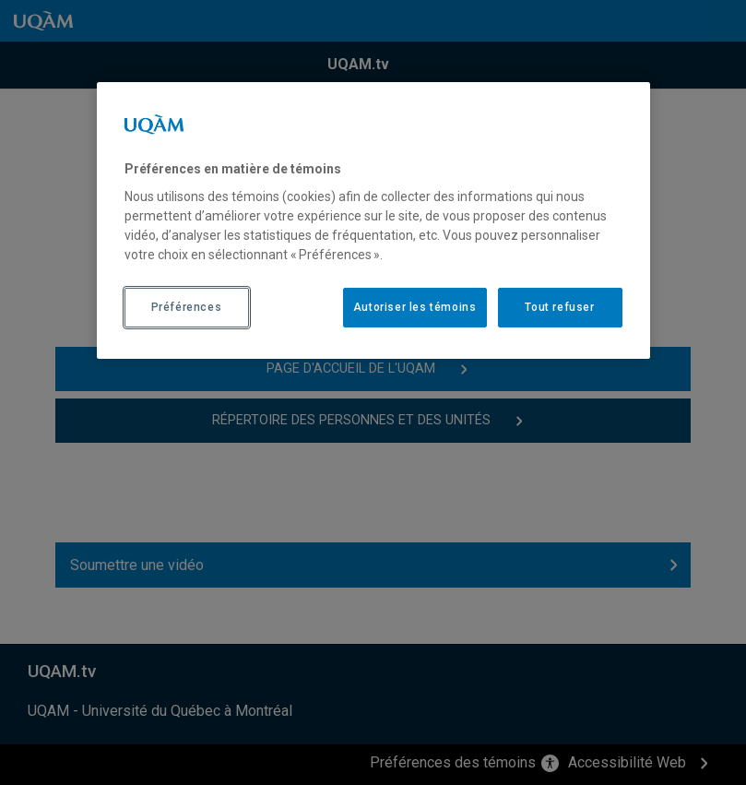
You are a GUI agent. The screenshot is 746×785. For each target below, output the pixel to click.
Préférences (186, 307)
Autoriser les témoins (415, 307)
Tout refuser (559, 307)
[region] (373, 220)
